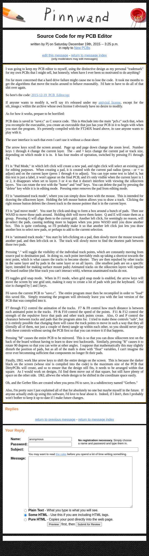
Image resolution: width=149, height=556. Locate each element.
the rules (58, 454)
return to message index (89, 55)
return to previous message (55, 419)
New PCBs (82, 48)
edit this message (55, 55)
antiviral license (110, 102)
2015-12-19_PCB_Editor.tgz (50, 95)
